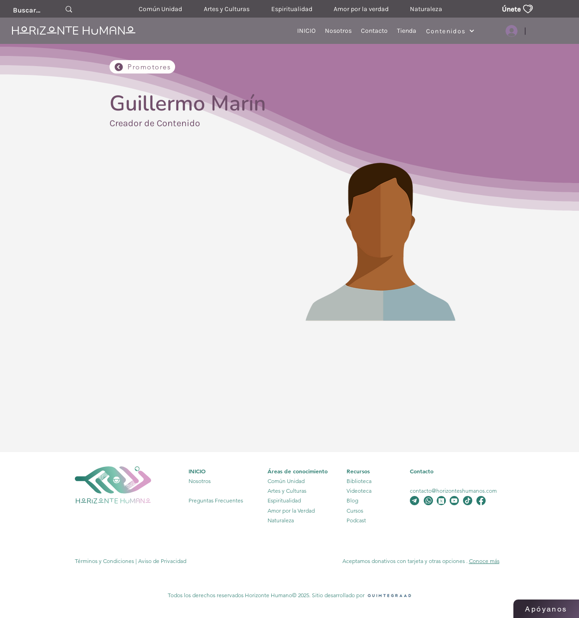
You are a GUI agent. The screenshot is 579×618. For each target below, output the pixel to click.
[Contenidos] (450, 31)
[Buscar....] (27, 10)
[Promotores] (142, 66)
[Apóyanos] (546, 609)
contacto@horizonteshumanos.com (453, 490)
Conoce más (484, 560)
